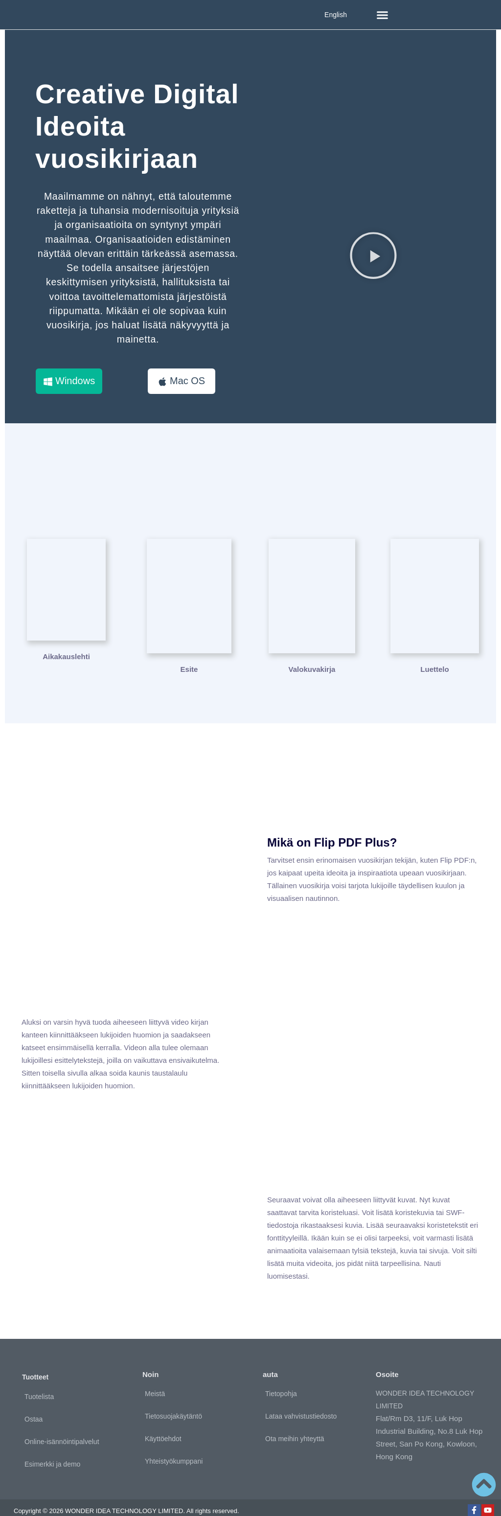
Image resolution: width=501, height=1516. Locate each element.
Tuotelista (39, 1383)
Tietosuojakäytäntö (173, 1403)
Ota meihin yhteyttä (294, 1425)
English (335, 15)
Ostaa (33, 1405)
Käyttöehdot (163, 1425)
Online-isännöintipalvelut (61, 1428)
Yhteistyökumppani (174, 1448)
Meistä (155, 1380)
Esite (189, 656)
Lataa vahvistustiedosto (301, 1403)
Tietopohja (281, 1380)
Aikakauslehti (66, 656)
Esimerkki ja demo (52, 1450)
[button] (382, 14)
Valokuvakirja (312, 656)
